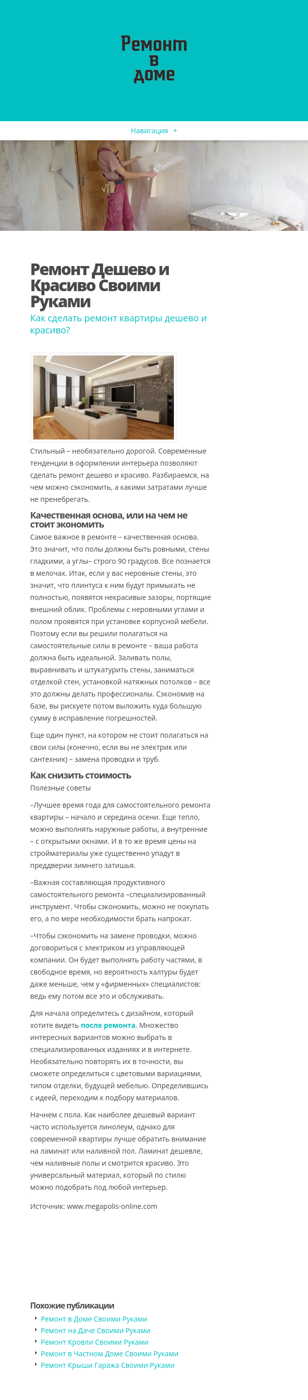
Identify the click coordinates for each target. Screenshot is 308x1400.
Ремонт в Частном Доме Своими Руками (109, 1353)
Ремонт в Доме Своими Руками (94, 1319)
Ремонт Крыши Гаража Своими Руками (108, 1365)
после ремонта (108, 1025)
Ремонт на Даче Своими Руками (95, 1330)
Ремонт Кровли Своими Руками (95, 1342)
